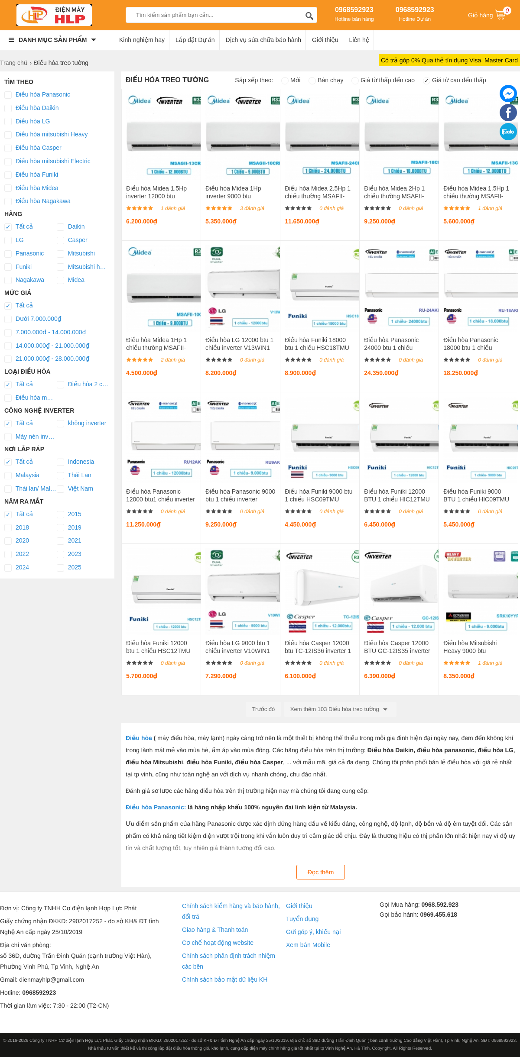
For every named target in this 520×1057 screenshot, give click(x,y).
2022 (16, 554)
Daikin (71, 227)
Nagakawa (24, 280)
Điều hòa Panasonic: (156, 807)
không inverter (82, 423)
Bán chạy (326, 80)
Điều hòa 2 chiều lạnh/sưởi (83, 384)
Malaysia (21, 475)
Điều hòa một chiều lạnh (30, 398)
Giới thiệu (325, 39)
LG (14, 240)
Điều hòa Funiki (31, 175)
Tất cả (18, 227)
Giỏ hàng (489, 14)
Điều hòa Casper (33, 148)
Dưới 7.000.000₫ (33, 319)
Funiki (18, 267)
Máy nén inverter (30, 437)
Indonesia (75, 462)
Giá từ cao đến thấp (454, 80)
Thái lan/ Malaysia (30, 489)
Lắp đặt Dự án (195, 39)
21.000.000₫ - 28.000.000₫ (46, 359)
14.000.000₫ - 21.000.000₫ (46, 346)
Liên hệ (359, 39)
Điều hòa (139, 737)
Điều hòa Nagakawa (37, 201)
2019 (69, 528)
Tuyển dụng (302, 918)
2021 (69, 541)
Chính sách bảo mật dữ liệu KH (224, 979)
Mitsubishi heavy (83, 267)
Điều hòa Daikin (31, 108)
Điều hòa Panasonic (37, 95)
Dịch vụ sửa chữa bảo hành (264, 39)
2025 (69, 568)
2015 (69, 514)
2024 (16, 568)
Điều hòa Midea (31, 188)
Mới (290, 80)
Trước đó (263, 709)
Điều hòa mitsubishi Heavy (46, 135)
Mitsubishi (76, 254)
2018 (16, 528)
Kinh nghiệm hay (142, 39)
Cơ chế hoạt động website (218, 942)
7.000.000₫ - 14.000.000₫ (45, 332)
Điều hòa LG (27, 122)
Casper (72, 240)
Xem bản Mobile (308, 944)
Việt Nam (75, 489)
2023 (69, 554)
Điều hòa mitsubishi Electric (47, 161)
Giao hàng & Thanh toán (215, 929)
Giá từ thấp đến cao (383, 80)
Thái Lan (74, 475)
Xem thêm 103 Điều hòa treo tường (340, 709)
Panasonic (24, 254)
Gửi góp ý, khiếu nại (313, 931)
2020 (16, 541)
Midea (70, 280)
